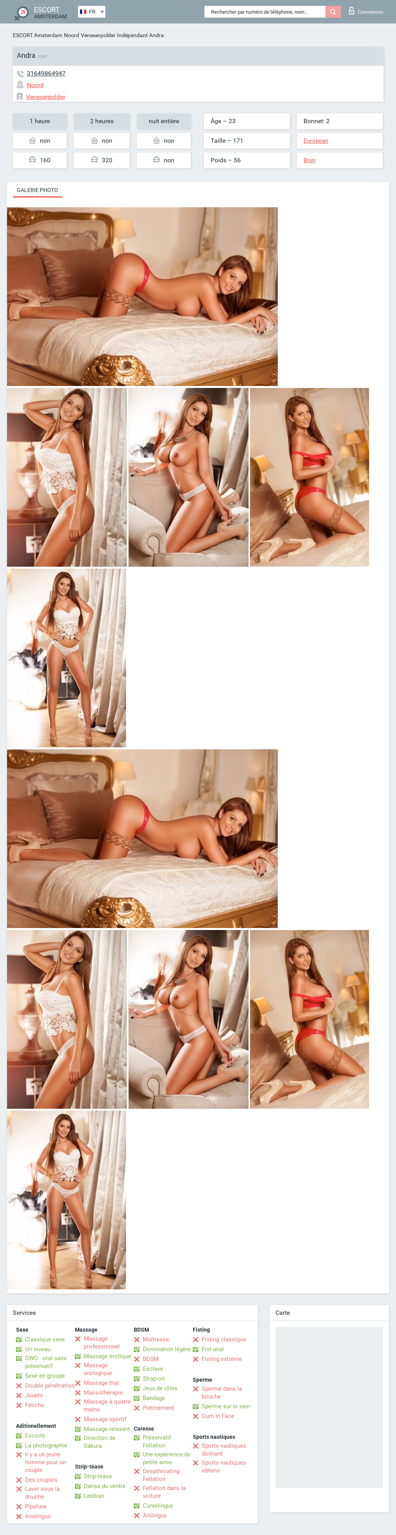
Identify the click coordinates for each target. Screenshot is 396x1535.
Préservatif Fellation (157, 1441)
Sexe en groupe (45, 1375)
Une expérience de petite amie (166, 1458)
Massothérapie (103, 1392)
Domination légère (167, 1349)
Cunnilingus (158, 1505)
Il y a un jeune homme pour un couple (45, 1462)
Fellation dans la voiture (164, 1492)
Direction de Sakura (99, 1441)
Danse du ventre (105, 1486)
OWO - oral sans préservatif (46, 1362)
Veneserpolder (98, 35)
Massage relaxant (107, 1429)
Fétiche (34, 1405)
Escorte (35, 1435)
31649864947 (46, 73)
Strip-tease (98, 1476)
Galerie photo (37, 190)
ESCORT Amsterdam (37, 35)
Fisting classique (224, 1339)
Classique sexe (45, 1339)
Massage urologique (98, 1369)
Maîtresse (156, 1339)
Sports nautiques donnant (224, 1449)
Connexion (366, 10)
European (316, 140)
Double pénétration (50, 1385)
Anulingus (38, 1516)
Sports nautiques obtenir (224, 1466)
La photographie (46, 1445)
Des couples (41, 1479)
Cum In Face (218, 1416)
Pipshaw (36, 1506)
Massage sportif (105, 1419)
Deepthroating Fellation (161, 1475)
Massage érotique (107, 1356)
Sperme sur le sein (226, 1406)
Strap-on (154, 1378)
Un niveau (37, 1349)
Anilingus (155, 1515)
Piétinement (158, 1407)
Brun (309, 160)
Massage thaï (101, 1382)
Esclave (153, 1368)
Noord (71, 35)
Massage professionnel (102, 1342)
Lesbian (94, 1495)
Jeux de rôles (160, 1388)
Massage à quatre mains (107, 1405)
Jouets (34, 1395)
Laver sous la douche (42, 1492)
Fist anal (213, 1349)
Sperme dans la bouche (222, 1392)
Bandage (154, 1398)
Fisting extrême (222, 1359)
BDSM (151, 1359)
